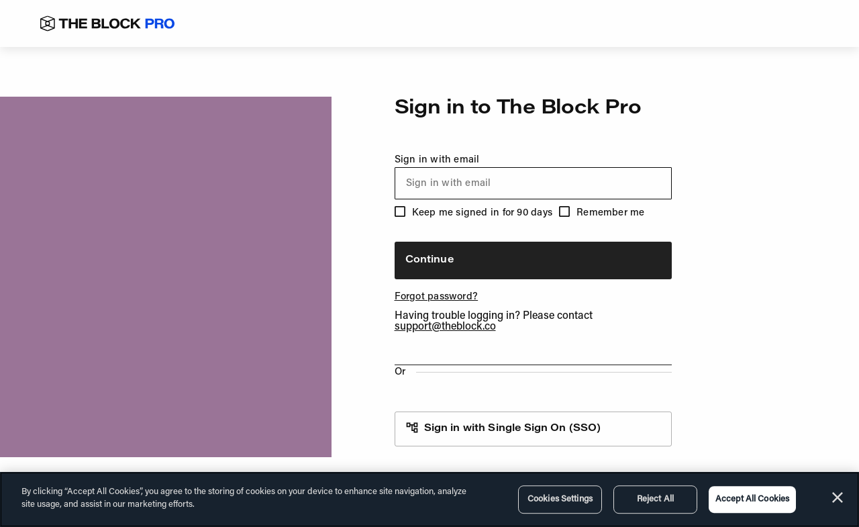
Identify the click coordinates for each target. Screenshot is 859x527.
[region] (429, 499)
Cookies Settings (560, 499)
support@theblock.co (445, 327)
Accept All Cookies (752, 499)
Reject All (655, 499)
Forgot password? (436, 297)
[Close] (837, 497)
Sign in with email (533, 177)
